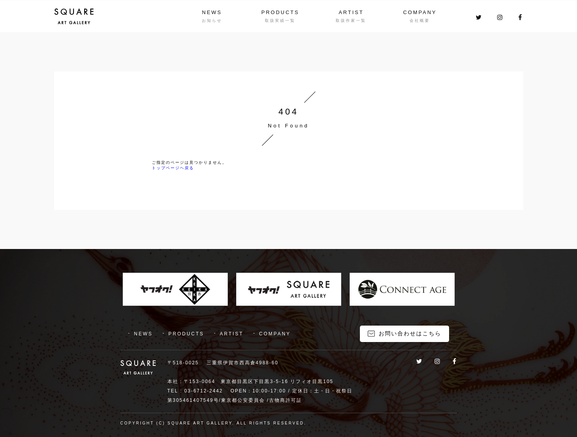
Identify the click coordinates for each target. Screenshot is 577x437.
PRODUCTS (280, 12)
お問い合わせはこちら (410, 333)
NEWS (212, 12)
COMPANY (420, 12)
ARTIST (351, 12)
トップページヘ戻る (173, 168)
